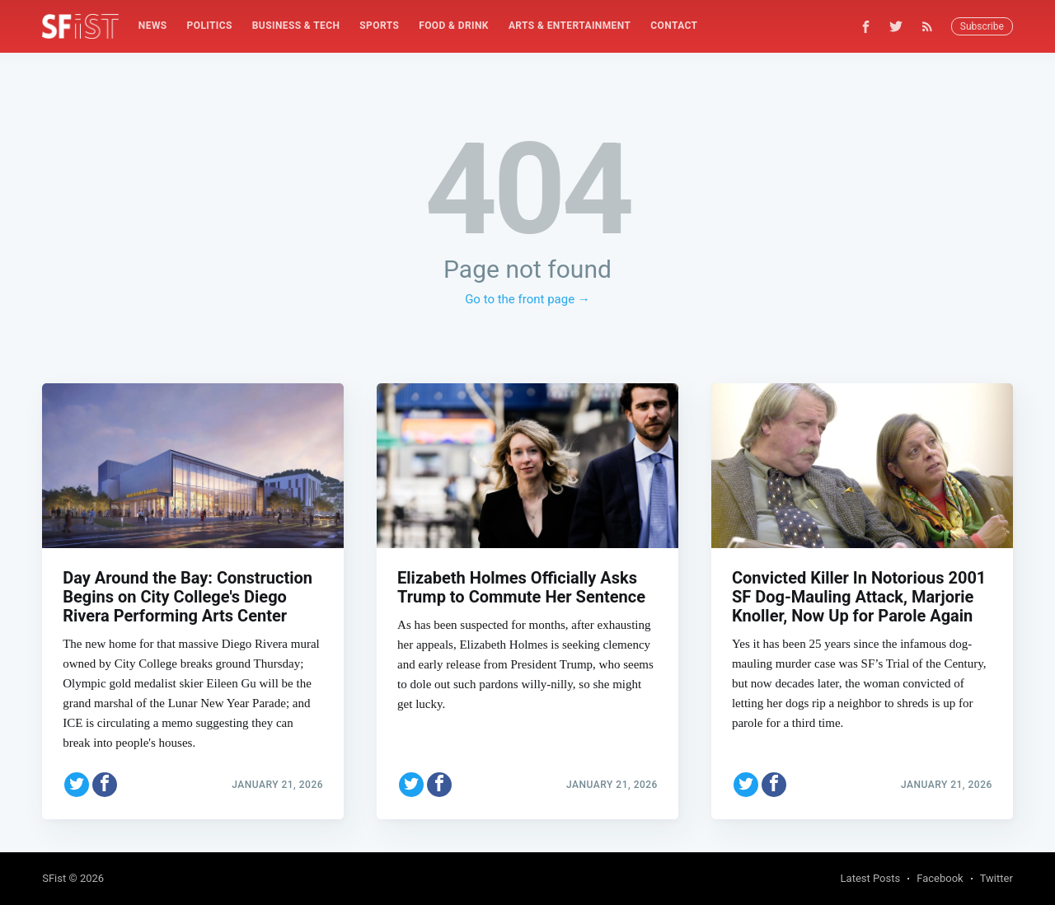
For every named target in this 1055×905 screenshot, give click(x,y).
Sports (379, 25)
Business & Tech (296, 25)
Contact (673, 25)
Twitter (996, 878)
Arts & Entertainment (570, 25)
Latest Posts (871, 878)
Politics (209, 25)
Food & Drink (454, 25)
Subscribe (982, 26)
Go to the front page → (527, 299)
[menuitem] (153, 26)
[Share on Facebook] (105, 785)
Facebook (940, 878)
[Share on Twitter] (77, 785)
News (152, 25)
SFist (54, 878)
